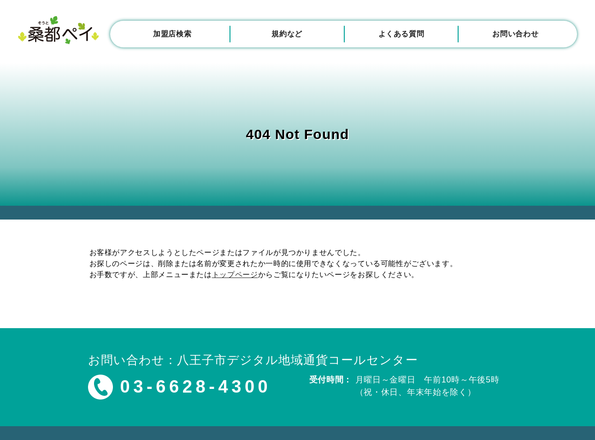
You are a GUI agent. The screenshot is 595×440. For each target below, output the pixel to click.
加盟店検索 (172, 34)
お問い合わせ (515, 34)
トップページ (235, 274)
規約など (286, 34)
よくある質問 (401, 34)
